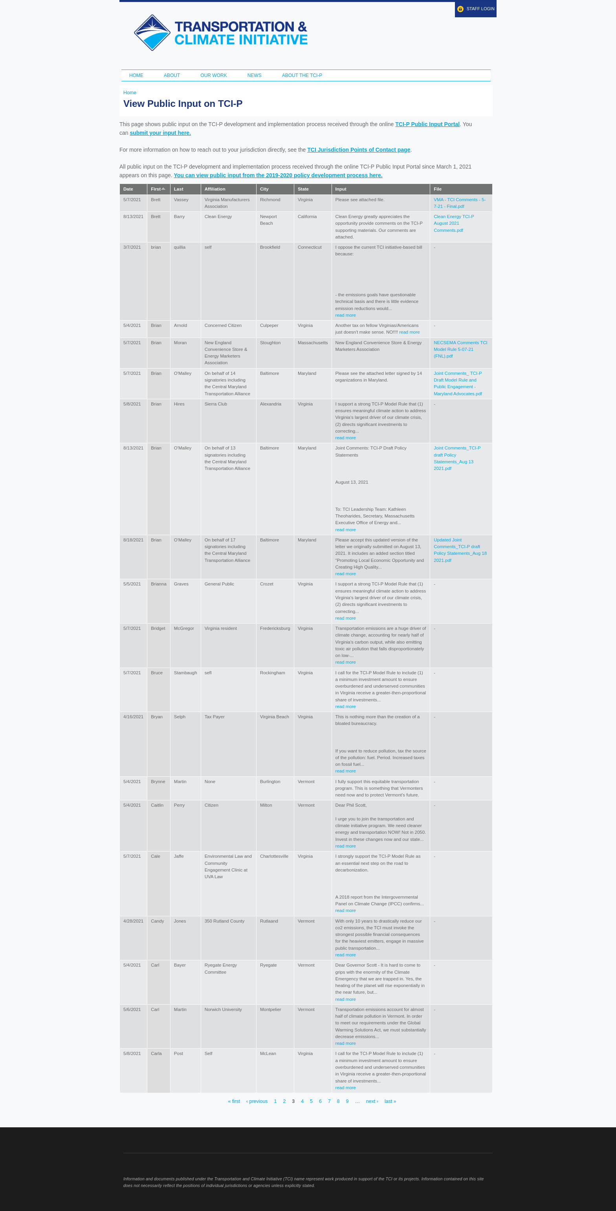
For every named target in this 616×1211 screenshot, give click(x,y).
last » (390, 1102)
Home (136, 75)
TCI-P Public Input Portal (427, 124)
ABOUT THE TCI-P (302, 75)
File (438, 189)
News (255, 75)
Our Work (213, 75)
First (158, 189)
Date (128, 189)
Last (178, 189)
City (264, 189)
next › (372, 1102)
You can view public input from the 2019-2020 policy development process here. (278, 175)
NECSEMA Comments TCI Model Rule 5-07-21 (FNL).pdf (461, 349)
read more (346, 315)
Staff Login (481, 8)
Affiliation (215, 189)
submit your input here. (160, 133)
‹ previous (257, 1102)
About (172, 75)
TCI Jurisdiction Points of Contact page (358, 150)
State (303, 189)
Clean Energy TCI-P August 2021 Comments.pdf (454, 223)
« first (234, 1102)
